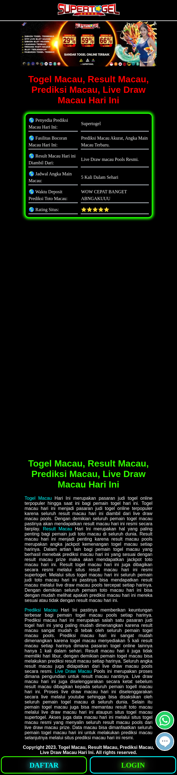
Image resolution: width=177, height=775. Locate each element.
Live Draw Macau (73, 671)
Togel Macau (38, 498)
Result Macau (57, 528)
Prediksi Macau (41, 610)
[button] (164, 741)
